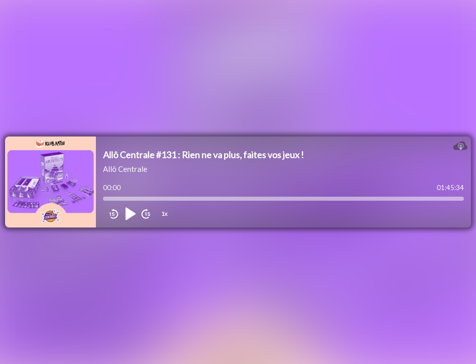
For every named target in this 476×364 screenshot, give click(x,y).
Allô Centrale (125, 168)
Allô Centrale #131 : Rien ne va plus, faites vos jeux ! (203, 154)
